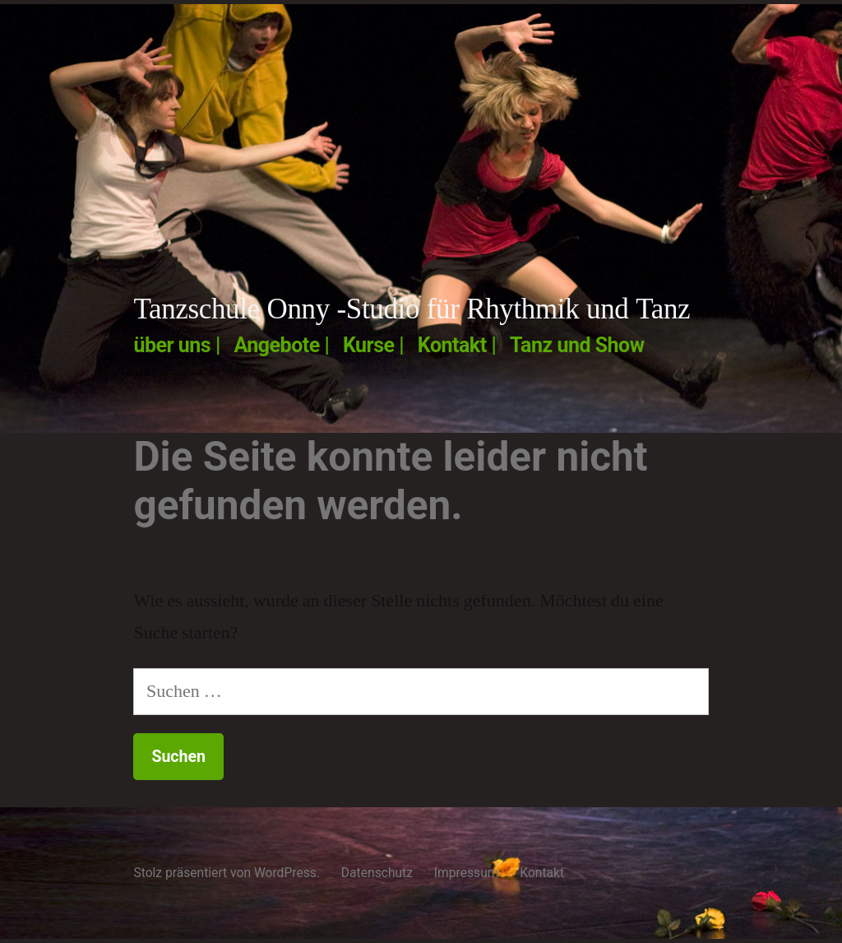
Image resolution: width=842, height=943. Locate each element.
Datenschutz (377, 872)
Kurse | (373, 345)
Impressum (466, 872)
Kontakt (542, 872)
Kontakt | (457, 345)
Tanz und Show (577, 345)
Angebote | (281, 345)
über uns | (176, 345)
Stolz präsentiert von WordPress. (227, 872)
